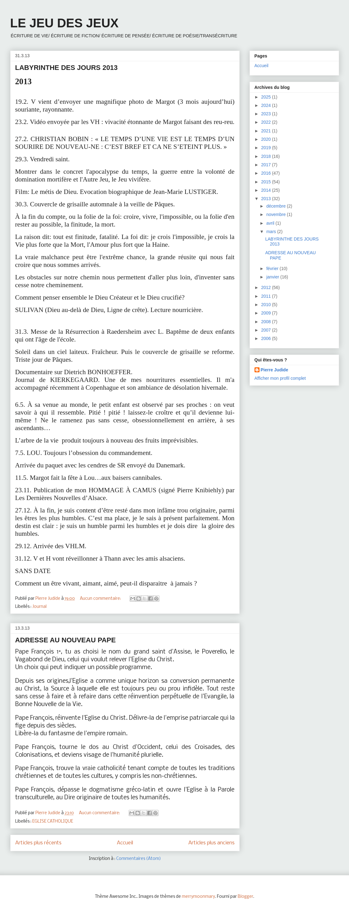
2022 (266, 122)
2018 (266, 156)
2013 (266, 198)
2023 (266, 113)
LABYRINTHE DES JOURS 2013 (66, 67)
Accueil (125, 843)
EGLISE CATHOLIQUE (52, 821)
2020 (266, 139)
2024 (266, 105)
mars (271, 231)
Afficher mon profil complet (280, 378)
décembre (276, 206)
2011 (266, 296)
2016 (266, 173)
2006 (266, 338)
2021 (266, 130)
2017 (266, 164)
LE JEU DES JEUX (64, 23)
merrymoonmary (198, 896)
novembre (276, 214)
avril (271, 223)
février (273, 268)
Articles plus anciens (211, 843)
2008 (266, 321)
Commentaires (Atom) (138, 858)
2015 (266, 181)
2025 (266, 96)
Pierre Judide (274, 369)
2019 (266, 147)
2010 (266, 304)
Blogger (245, 896)
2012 (266, 287)
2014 (266, 190)
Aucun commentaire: (101, 598)
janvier (273, 276)
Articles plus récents (38, 843)
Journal (39, 606)
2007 (266, 330)
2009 (266, 312)
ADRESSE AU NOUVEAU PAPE (65, 640)
